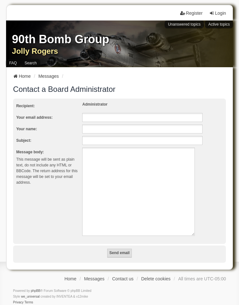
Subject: (23, 140)
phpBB (35, 283)
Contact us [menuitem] (122, 271)
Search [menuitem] (31, 63)
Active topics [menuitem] (219, 24)
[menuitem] (18, 295)
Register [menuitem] (191, 13)
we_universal (30, 289)
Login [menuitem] (217, 13)
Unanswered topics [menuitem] (184, 24)
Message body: (30, 152)
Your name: (26, 129)
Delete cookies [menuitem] (156, 271)
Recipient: (25, 106)
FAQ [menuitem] (13, 63)
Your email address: (34, 117)
